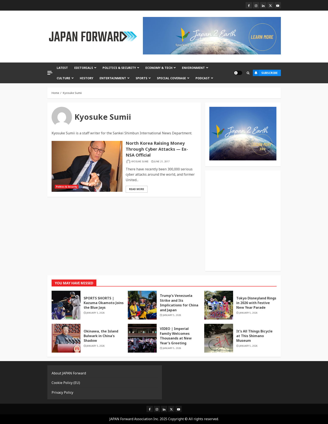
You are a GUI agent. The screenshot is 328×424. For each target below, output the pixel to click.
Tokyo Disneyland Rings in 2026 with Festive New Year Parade (256, 303)
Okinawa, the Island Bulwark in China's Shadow (101, 336)
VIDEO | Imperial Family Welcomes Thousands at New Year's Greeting (176, 335)
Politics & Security (119, 68)
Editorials (83, 68)
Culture (63, 78)
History (86, 78)
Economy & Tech (158, 68)
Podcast (203, 78)
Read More (136, 189)
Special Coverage (171, 78)
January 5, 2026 (95, 312)
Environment (193, 68)
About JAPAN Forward (69, 373)
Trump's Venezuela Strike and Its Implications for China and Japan (179, 302)
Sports (141, 78)
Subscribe (265, 73)
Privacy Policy (62, 392)
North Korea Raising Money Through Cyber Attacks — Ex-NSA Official (157, 149)
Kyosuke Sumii (139, 161)
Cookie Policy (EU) (66, 382)
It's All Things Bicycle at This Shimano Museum (254, 336)
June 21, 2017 (162, 161)
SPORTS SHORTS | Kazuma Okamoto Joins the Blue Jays (104, 303)
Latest (62, 68)
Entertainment (113, 78)
